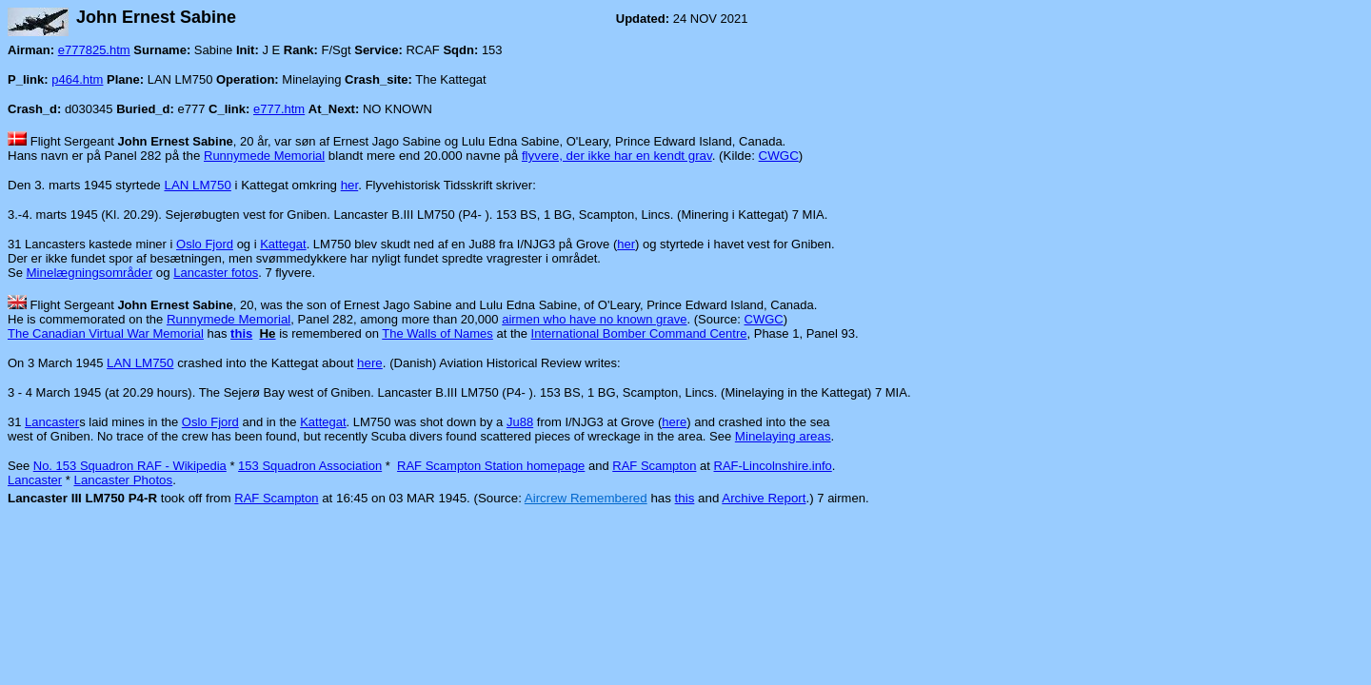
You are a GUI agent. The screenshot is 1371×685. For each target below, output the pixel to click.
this (685, 498)
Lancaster (52, 422)
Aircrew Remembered (586, 498)
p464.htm (77, 79)
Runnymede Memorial (264, 155)
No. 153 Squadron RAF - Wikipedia (130, 466)
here (370, 363)
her (350, 185)
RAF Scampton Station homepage (491, 466)
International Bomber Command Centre (639, 333)
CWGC (779, 155)
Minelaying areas (783, 436)
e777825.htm (94, 50)
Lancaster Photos (122, 480)
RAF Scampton (654, 466)
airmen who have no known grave (594, 319)
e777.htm (279, 109)
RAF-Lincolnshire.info (773, 466)
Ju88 (520, 422)
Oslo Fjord (204, 244)
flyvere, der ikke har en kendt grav (617, 155)
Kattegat (283, 244)
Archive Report (763, 498)
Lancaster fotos (215, 272)
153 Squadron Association (310, 466)
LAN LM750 (197, 185)
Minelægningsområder (90, 272)
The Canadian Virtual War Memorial (106, 333)
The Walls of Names (437, 333)
